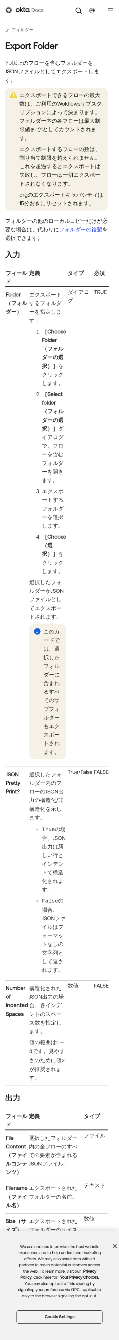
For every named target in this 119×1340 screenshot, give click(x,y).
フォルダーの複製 (80, 229)
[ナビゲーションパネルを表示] (110, 10)
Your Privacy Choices (79, 1277)
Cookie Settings (60, 1316)
